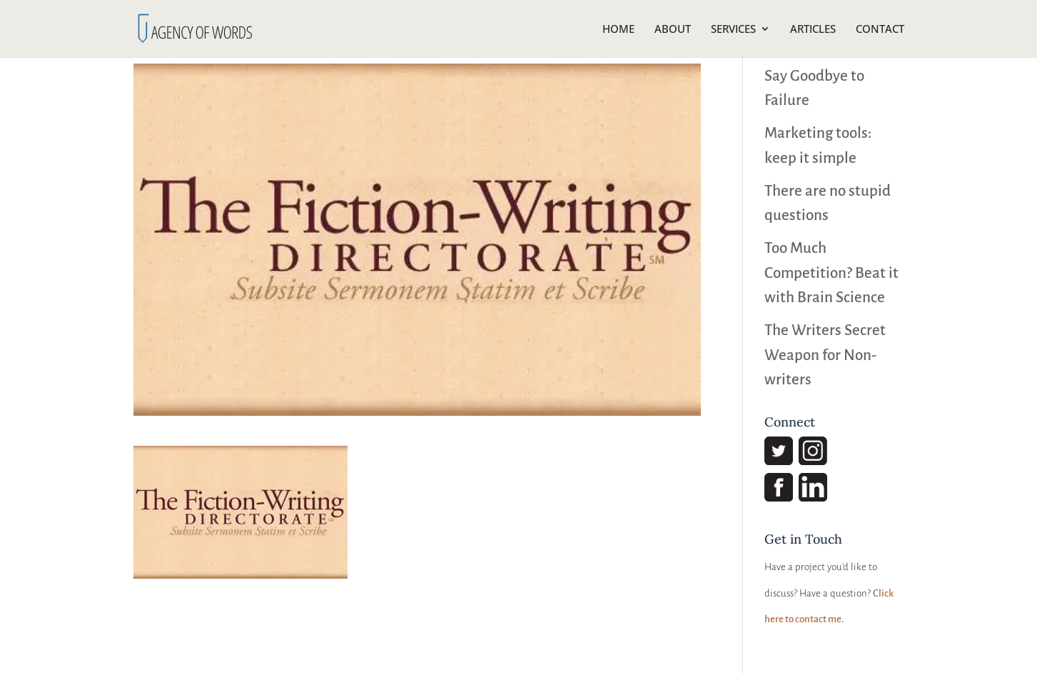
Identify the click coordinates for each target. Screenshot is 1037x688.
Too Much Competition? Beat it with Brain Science (831, 273)
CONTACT (880, 30)
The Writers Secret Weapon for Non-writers (825, 355)
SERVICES (733, 30)
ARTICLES (813, 30)
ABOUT (672, 30)
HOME (618, 30)
